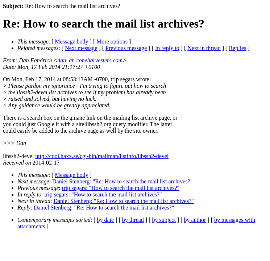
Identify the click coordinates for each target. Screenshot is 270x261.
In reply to (167, 48)
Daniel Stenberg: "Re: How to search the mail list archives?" (122, 181)
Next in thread (204, 48)
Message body (71, 41)
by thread (133, 220)
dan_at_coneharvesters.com (89, 60)
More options (112, 41)
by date (105, 220)
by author (195, 220)
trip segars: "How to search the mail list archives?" (120, 188)
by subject (164, 220)
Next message (81, 48)
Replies (237, 48)
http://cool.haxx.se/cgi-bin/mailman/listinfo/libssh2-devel (102, 156)
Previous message (126, 48)
